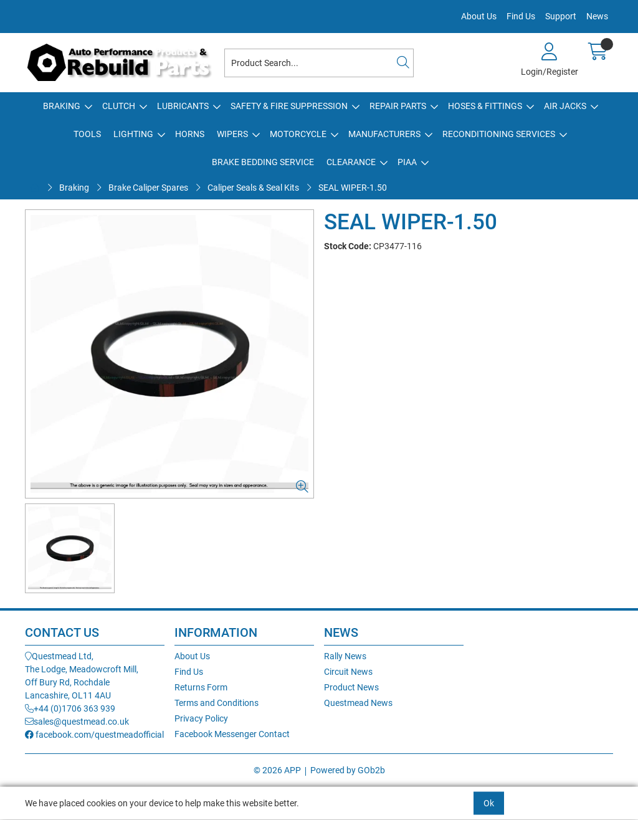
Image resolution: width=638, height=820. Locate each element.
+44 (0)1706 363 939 (70, 708)
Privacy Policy (201, 718)
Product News (351, 687)
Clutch (118, 106)
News (597, 16)
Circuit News (348, 672)
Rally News (345, 656)
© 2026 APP (277, 770)
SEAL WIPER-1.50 (352, 188)
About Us (479, 16)
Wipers (232, 134)
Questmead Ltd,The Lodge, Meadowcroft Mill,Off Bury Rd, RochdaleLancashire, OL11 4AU (81, 675)
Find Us (521, 16)
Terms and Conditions (216, 703)
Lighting (133, 134)
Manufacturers (384, 134)
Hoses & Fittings (485, 106)
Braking (61, 106)
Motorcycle (298, 134)
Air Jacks (565, 106)
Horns (189, 134)
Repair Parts (397, 106)
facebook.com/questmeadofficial (94, 735)
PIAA (407, 162)
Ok (488, 803)
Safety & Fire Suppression (289, 106)
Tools (87, 134)
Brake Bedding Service (263, 162)
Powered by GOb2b (347, 770)
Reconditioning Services (498, 134)
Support (560, 16)
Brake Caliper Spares (148, 188)
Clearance (351, 162)
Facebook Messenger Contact (232, 734)
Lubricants (183, 106)
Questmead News (358, 703)
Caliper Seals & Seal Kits (253, 188)
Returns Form (200, 687)
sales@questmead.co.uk (77, 722)
